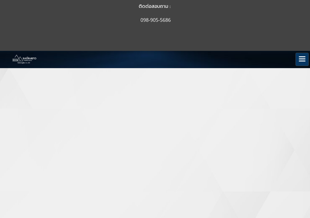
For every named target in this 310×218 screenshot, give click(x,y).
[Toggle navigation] (302, 59)
